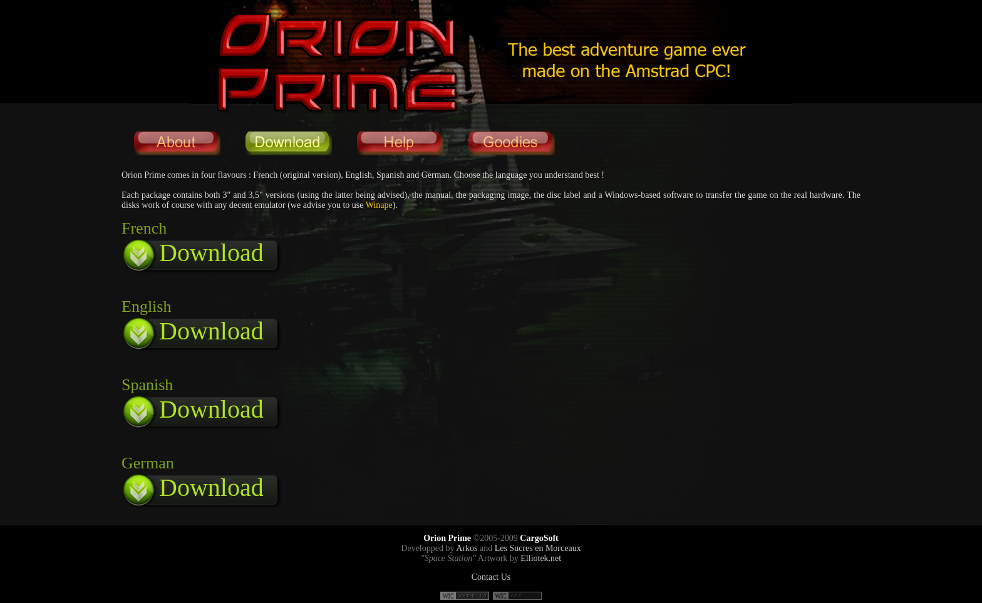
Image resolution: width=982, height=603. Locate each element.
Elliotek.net (540, 558)
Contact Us (491, 577)
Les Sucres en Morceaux (538, 548)
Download (211, 253)
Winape (379, 205)
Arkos (466, 548)
